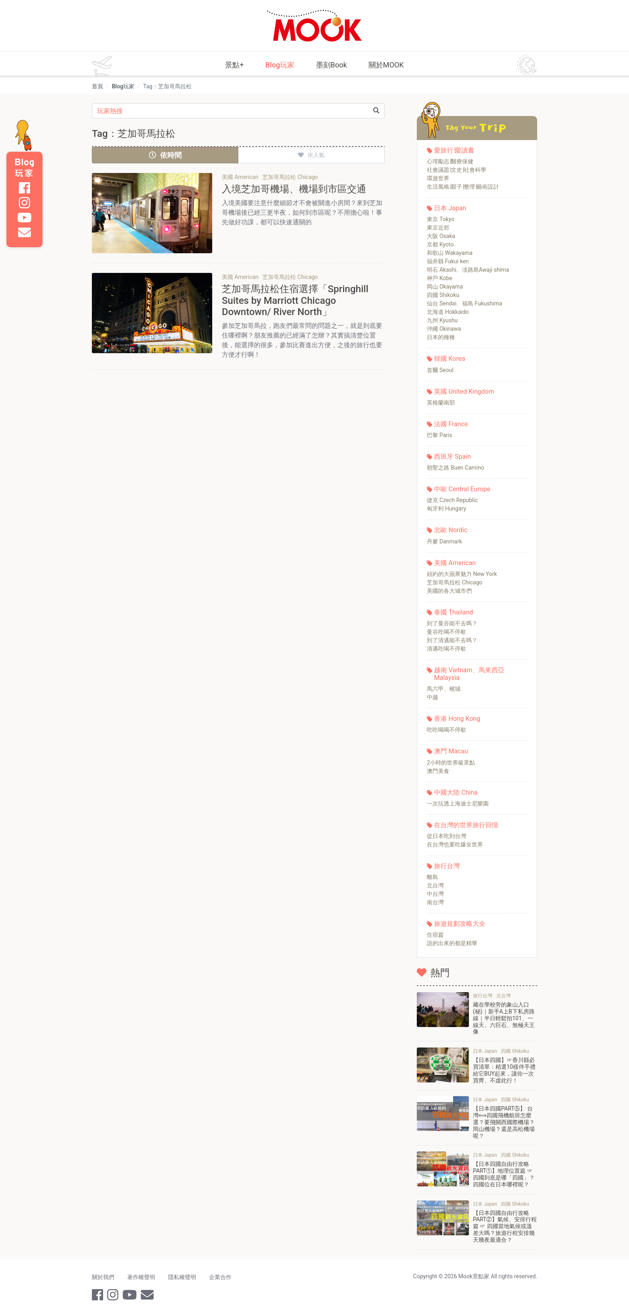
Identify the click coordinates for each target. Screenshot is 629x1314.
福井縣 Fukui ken (448, 261)
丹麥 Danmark (444, 541)
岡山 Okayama (445, 286)
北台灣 (435, 885)
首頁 (97, 86)
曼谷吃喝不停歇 (446, 632)
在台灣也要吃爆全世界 (455, 844)
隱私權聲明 (182, 1277)
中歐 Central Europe (462, 489)
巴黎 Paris (439, 435)
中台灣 (435, 894)
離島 (432, 877)
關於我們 (103, 1277)
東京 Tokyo (441, 219)
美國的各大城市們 (449, 591)
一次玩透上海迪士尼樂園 (458, 803)
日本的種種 (441, 337)
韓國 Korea (449, 358)
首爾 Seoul (440, 370)
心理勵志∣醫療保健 (450, 161)
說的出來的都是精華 (452, 943)
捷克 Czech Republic (452, 500)
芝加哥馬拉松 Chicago (455, 582)
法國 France (451, 424)
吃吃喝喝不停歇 (446, 729)
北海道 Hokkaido (448, 312)
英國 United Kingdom (464, 391)
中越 (432, 697)
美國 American (455, 563)
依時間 (165, 155)
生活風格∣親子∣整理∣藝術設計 (463, 186)
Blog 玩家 (24, 167)
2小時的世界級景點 (451, 762)
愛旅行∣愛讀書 (454, 150)
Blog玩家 (280, 65)
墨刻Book (331, 65)
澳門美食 (438, 771)
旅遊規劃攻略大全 (459, 924)
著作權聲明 (141, 1277)
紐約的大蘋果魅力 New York (462, 574)
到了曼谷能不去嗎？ (452, 623)
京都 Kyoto (440, 244)
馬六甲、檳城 (444, 688)
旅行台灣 (447, 866)
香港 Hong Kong (457, 718)
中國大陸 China (456, 792)
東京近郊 (438, 227)
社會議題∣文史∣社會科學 (456, 170)
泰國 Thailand (453, 612)
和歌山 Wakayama (450, 253)
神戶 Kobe (439, 278)
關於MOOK (386, 65)
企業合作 (220, 1277)
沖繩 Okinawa (444, 328)
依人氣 (311, 155)
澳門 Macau (451, 751)
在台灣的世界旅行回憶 (466, 825)
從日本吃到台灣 (446, 836)
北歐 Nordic (450, 530)
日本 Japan (450, 208)
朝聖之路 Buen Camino (455, 467)
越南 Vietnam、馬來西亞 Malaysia (469, 673)
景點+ (234, 65)
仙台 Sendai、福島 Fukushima (464, 303)
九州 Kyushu (442, 320)
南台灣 (435, 902)
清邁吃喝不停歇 (446, 648)
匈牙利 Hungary (446, 508)
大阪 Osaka (441, 236)
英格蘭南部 (441, 402)
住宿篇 (435, 935)
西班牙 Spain (452, 456)
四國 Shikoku (443, 295)
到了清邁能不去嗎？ (452, 640)
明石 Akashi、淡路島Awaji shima (468, 269)
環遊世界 (438, 178)
